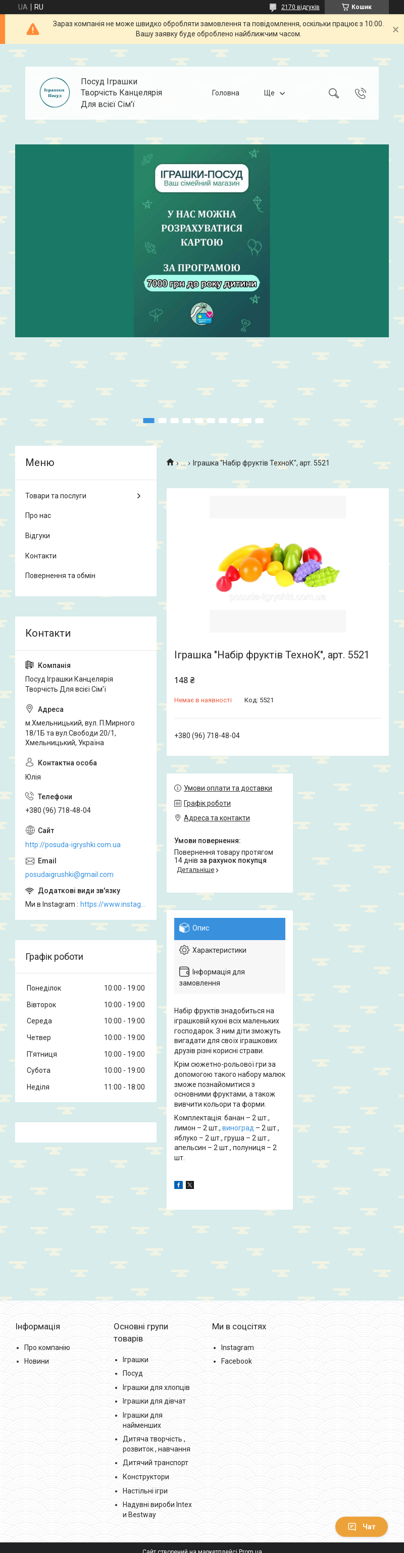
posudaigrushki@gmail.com (69, 874)
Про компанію (47, 1347)
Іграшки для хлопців (156, 1387)
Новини (36, 1361)
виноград (238, 1128)
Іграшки (135, 1360)
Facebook (236, 1361)
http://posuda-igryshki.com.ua (73, 845)
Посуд (133, 1373)
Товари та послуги (55, 496)
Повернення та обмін (60, 576)
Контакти (41, 556)
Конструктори (146, 1477)
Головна (225, 93)
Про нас (38, 515)
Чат (361, 1526)
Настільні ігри (145, 1491)
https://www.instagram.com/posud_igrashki (113, 904)
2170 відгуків (300, 7)
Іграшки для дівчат (154, 1401)
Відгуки (37, 536)
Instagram (237, 1347)
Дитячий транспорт (155, 1463)
